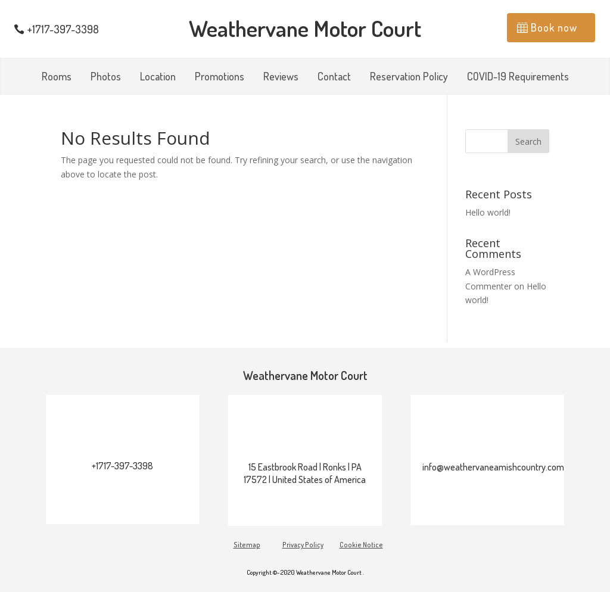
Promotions (219, 77)
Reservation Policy (409, 77)
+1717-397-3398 (63, 29)
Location (158, 77)
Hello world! (488, 212)
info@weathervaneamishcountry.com (493, 467)
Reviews (280, 77)
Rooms (56, 77)
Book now (554, 27)
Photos (106, 77)
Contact (334, 77)
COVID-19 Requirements (518, 77)
